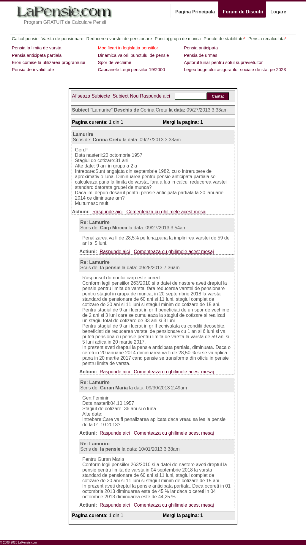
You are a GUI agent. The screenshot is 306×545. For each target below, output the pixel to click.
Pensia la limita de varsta (36, 47)
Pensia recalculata (267, 38)
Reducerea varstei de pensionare (119, 38)
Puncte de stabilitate (224, 38)
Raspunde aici (155, 95)
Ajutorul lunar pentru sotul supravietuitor (223, 62)
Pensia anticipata (201, 47)
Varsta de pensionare (62, 38)
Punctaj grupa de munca (178, 38)
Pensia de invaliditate (33, 69)
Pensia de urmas (200, 55)
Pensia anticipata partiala (37, 55)
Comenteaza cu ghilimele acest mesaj (166, 211)
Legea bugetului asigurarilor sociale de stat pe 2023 (235, 69)
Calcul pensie (25, 38)
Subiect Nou (125, 95)
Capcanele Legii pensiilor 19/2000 (131, 69)
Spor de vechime (114, 62)
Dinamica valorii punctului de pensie (133, 55)
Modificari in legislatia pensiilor (128, 47)
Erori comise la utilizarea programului (48, 62)
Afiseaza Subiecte (91, 95)
